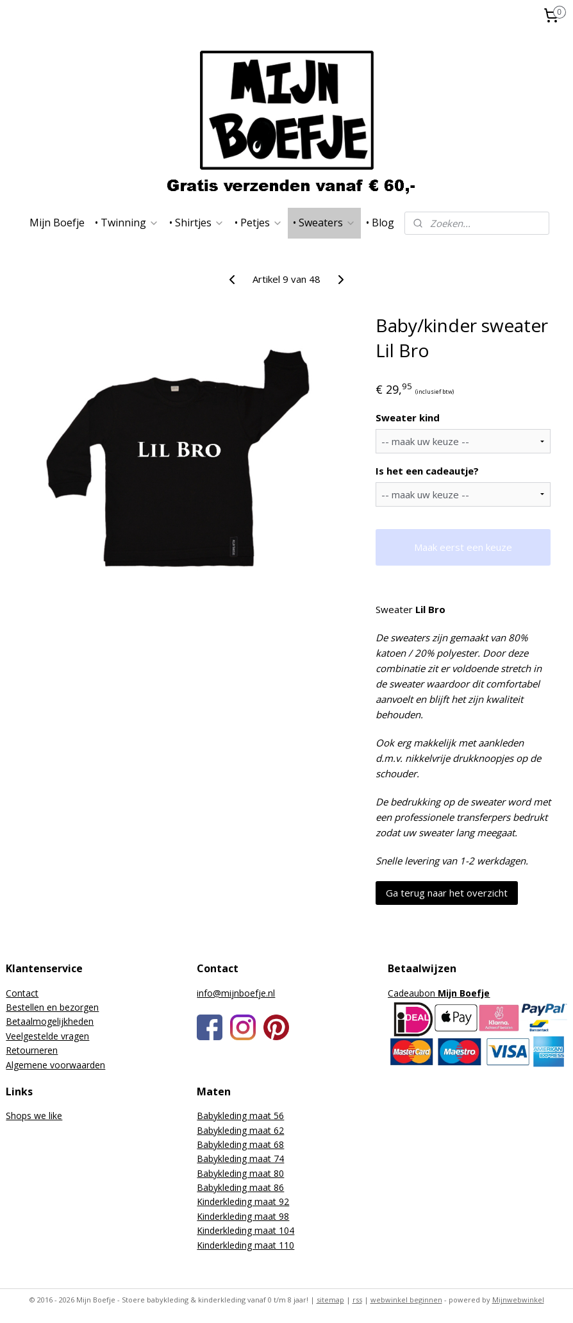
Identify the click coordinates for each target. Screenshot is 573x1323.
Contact (22, 993)
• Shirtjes (196, 222)
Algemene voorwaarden (55, 1065)
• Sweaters (324, 222)
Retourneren (32, 1050)
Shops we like (34, 1115)
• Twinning (127, 222)
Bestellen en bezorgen (52, 1007)
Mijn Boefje (57, 222)
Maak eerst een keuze (463, 547)
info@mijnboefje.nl (236, 993)
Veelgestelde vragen (47, 1036)
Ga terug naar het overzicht (447, 892)
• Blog (380, 222)
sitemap (330, 1299)
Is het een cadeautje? (427, 470)
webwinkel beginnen (406, 1299)
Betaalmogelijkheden (50, 1021)
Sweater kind (408, 417)
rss (357, 1299)
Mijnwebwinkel (518, 1299)
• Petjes (259, 222)
